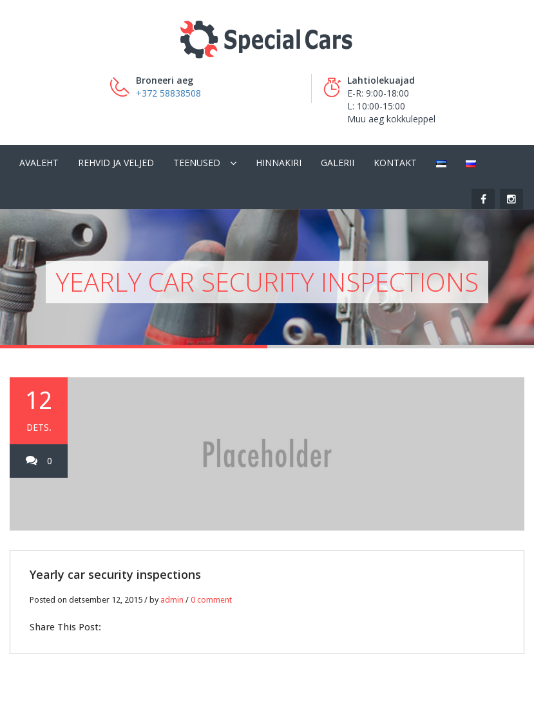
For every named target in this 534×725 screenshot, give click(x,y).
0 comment (211, 600)
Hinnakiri (278, 162)
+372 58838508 (168, 93)
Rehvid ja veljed (116, 162)
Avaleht (39, 162)
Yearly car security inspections (115, 574)
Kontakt (395, 162)
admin (172, 600)
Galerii (337, 162)
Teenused (196, 162)
